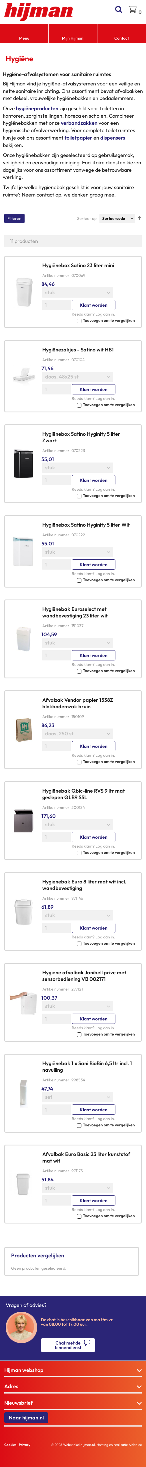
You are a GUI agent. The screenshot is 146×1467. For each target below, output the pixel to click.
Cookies (10, 1445)
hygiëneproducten (37, 108)
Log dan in (104, 314)
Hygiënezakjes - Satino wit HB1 (78, 349)
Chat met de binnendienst (68, 1345)
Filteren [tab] (14, 218)
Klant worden (93, 305)
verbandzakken (79, 123)
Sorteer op (87, 218)
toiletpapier (78, 137)
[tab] (73, 1370)
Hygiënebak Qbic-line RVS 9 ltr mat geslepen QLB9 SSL (83, 794)
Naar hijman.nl (26, 1417)
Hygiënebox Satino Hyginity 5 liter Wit (86, 524)
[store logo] (38, 12)
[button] (88, 320)
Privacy (24, 1445)
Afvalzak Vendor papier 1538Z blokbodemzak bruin (77, 703)
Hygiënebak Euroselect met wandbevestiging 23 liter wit (75, 612)
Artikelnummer (55, 275)
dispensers (112, 137)
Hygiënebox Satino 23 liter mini (78, 265)
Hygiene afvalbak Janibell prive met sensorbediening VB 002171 (84, 975)
